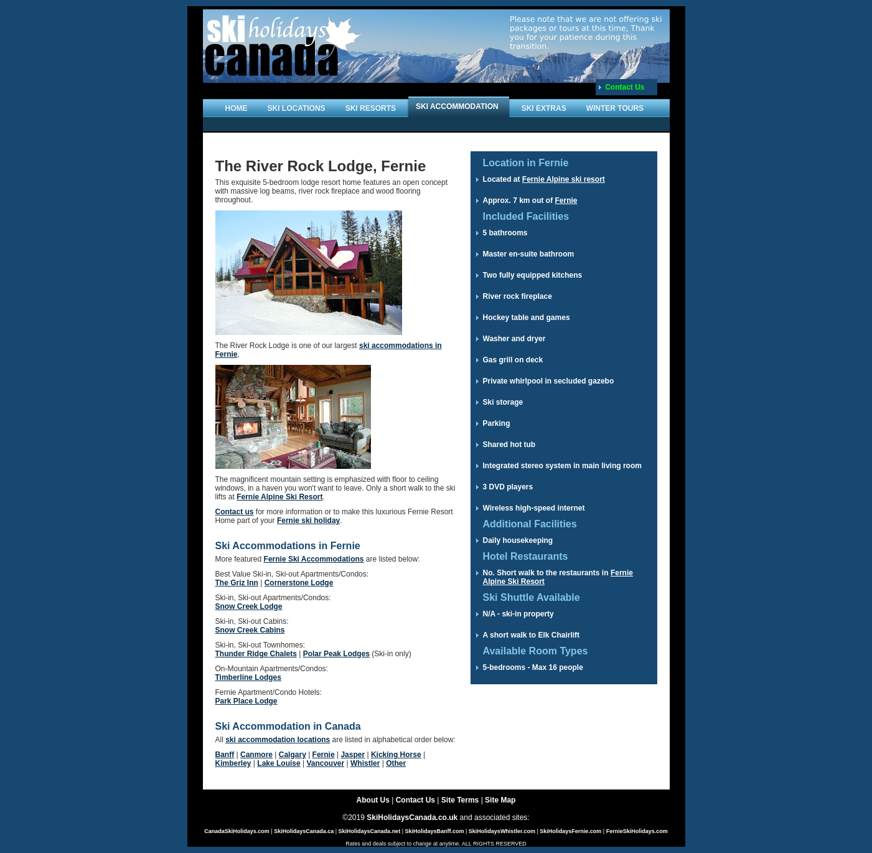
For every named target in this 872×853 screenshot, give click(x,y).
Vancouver (325, 763)
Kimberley (233, 763)
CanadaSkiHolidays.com (237, 831)
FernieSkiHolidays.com (637, 831)
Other (396, 763)
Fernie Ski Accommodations (314, 559)
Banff (225, 754)
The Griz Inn (236, 582)
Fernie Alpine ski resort (563, 179)
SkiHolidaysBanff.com (434, 831)
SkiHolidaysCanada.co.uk (412, 817)
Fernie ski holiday (308, 520)
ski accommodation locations (277, 739)
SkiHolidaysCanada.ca (304, 831)
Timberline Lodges (248, 677)
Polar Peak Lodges (336, 653)
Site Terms (460, 800)
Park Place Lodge (246, 701)
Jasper (352, 754)
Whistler (365, 763)
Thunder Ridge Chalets (256, 653)
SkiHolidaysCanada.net (370, 831)
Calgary (292, 754)
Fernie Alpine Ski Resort (279, 496)
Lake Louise (278, 763)
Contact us (234, 511)
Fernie (323, 754)
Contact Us (624, 87)
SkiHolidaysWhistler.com (502, 831)
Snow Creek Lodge (249, 606)
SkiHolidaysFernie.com (570, 831)
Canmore (256, 754)
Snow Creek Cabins (250, 630)
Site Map (500, 800)
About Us (373, 800)
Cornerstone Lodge (299, 582)
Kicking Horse (396, 754)
